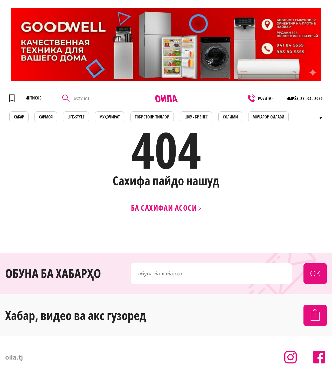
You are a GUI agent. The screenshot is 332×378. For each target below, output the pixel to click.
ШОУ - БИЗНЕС (196, 117)
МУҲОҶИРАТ (109, 117)
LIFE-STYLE (76, 117)
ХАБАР (19, 117)
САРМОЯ (46, 117)
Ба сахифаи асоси (166, 207)
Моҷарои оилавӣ (268, 117)
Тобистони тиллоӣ (152, 117)
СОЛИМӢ (230, 117)
